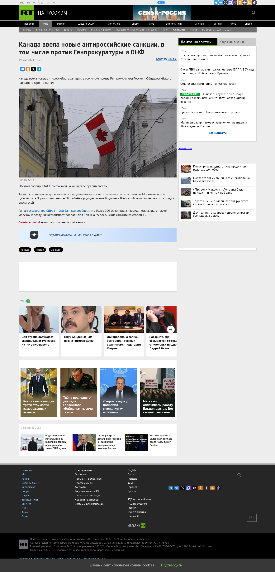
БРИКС (27, 29)
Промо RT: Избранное (88, 478)
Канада (25, 249)
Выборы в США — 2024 (216, 29)
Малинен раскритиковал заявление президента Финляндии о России (213, 124)
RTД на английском (139, 499)
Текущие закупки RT (87, 491)
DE (28, 2)
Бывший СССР (86, 23)
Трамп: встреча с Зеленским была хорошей (210, 112)
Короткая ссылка (166, 59)
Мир (45, 23)
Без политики (174, 23)
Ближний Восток (101, 29)
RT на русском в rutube (235, 2)
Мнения (199, 23)
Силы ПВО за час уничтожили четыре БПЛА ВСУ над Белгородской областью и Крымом (217, 71)
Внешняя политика (47, 29)
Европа (68, 29)
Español (132, 487)
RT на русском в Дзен (244, 2)
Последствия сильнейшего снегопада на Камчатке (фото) (221, 179)
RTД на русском (137, 503)
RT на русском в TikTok (254, 2)
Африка (82, 29)
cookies (148, 565)
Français (132, 479)
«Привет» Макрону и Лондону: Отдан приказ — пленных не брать (219, 191)
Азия (165, 29)
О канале (80, 474)
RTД (161, 2)
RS (54, 2)
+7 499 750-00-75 (164, 546)
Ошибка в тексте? (29, 222)
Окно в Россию (137, 512)
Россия (61, 23)
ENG (22, 2)
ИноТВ (218, 23)
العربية (41, 2)
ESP (48, 2)
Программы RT (84, 483)
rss (249, 2)
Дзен (97, 235)
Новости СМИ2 (185, 148)
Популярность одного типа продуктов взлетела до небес (219, 168)
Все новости (217, 133)
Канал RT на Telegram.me (216, 2)
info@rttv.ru (205, 546)
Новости (29, 23)
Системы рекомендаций (89, 504)
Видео (248, 23)
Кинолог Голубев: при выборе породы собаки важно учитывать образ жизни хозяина (212, 98)
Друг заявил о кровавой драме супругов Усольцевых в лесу (221, 214)
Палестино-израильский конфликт (137, 29)
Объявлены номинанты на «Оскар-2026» (208, 83)
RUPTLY (132, 508)
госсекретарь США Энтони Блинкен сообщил (58, 210)
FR (34, 2)
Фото (233, 23)
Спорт (135, 23)
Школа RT (133, 516)
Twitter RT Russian (225, 2)
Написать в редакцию (88, 495)
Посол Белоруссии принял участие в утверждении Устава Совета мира (215, 57)
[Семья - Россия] (162, 12)
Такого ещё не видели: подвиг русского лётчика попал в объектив (220, 202)
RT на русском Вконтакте (220, 2)
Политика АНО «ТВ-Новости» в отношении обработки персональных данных (77, 550)
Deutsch (132, 474)
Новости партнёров (86, 499)
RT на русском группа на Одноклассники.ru (240, 2)
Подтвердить (171, 565)
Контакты (80, 487)
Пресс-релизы (83, 470)
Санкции (179, 29)
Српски (132, 491)
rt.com (55, 542)
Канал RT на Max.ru (230, 2)
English (132, 470)
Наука (151, 23)
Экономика (114, 23)
